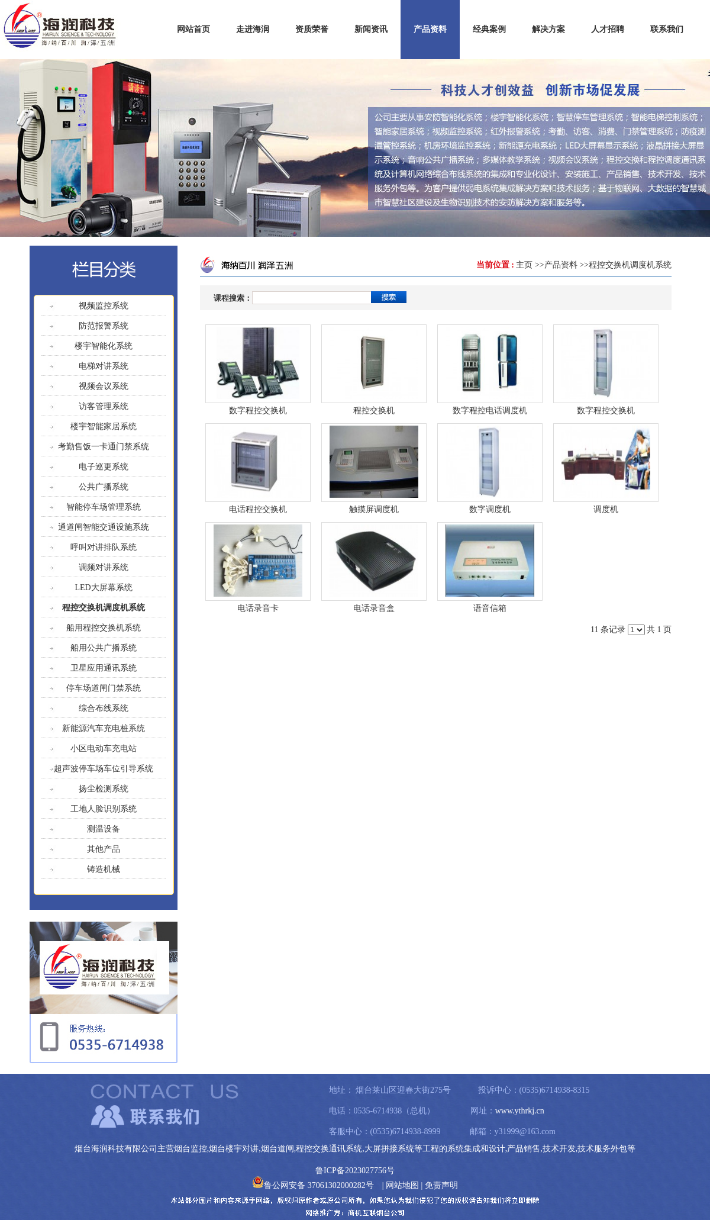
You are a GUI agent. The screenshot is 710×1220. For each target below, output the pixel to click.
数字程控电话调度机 (490, 410)
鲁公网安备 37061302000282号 (313, 1185)
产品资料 (560, 264)
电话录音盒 (374, 608)
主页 (524, 264)
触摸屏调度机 (374, 509)
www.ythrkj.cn (519, 1110)
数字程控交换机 (258, 410)
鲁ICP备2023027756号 (355, 1170)
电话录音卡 (258, 608)
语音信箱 (489, 608)
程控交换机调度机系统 (630, 264)
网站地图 (402, 1185)
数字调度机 (490, 509)
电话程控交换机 (258, 509)
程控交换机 (374, 410)
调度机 (605, 509)
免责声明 (441, 1185)
